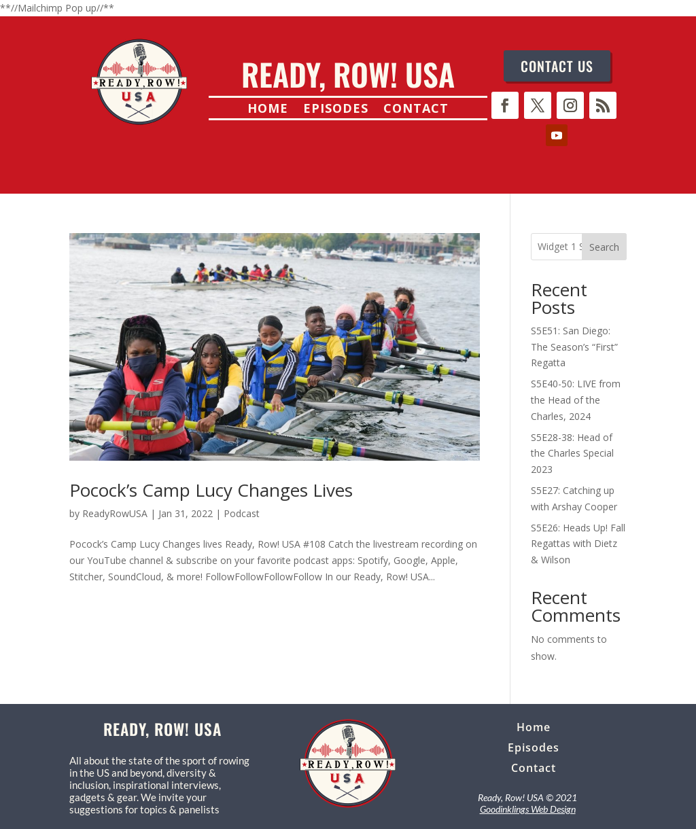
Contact (416, 109)
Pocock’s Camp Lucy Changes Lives (211, 490)
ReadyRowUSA (114, 513)
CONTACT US (557, 66)
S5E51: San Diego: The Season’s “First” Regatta (574, 347)
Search (604, 247)
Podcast (242, 513)
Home (267, 109)
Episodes (335, 109)
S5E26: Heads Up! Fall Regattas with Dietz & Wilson (578, 544)
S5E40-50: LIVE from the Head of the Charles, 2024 (576, 400)
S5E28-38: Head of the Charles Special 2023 (572, 453)
